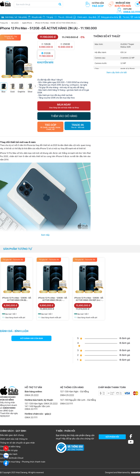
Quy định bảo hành (8, 454)
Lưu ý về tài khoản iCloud (11, 458)
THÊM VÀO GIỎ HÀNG (64, 116)
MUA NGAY (64, 106)
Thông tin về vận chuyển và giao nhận (17, 443)
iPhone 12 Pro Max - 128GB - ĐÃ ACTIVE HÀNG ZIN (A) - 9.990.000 (52, 300)
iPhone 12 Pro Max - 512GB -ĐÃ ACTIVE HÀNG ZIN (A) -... (56, 23)
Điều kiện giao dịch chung (12, 435)
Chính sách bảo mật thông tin (14, 439)
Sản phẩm (15, 23)
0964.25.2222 (32, 395)
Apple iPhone (27, 23)
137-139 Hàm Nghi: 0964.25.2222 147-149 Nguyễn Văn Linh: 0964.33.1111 (41, 406)
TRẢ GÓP (50, 126)
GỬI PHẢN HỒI (112, 437)
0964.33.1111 (31, 417)
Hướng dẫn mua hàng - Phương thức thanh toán (22, 462)
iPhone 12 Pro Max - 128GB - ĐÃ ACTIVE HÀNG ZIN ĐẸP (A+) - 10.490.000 (88, 300)
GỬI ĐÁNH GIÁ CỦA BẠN (31, 338)
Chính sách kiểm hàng (10, 446)
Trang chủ (4, 23)
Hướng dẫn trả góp (9, 450)
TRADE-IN (77, 125)
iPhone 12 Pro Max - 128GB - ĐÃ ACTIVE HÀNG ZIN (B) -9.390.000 (16, 300)
